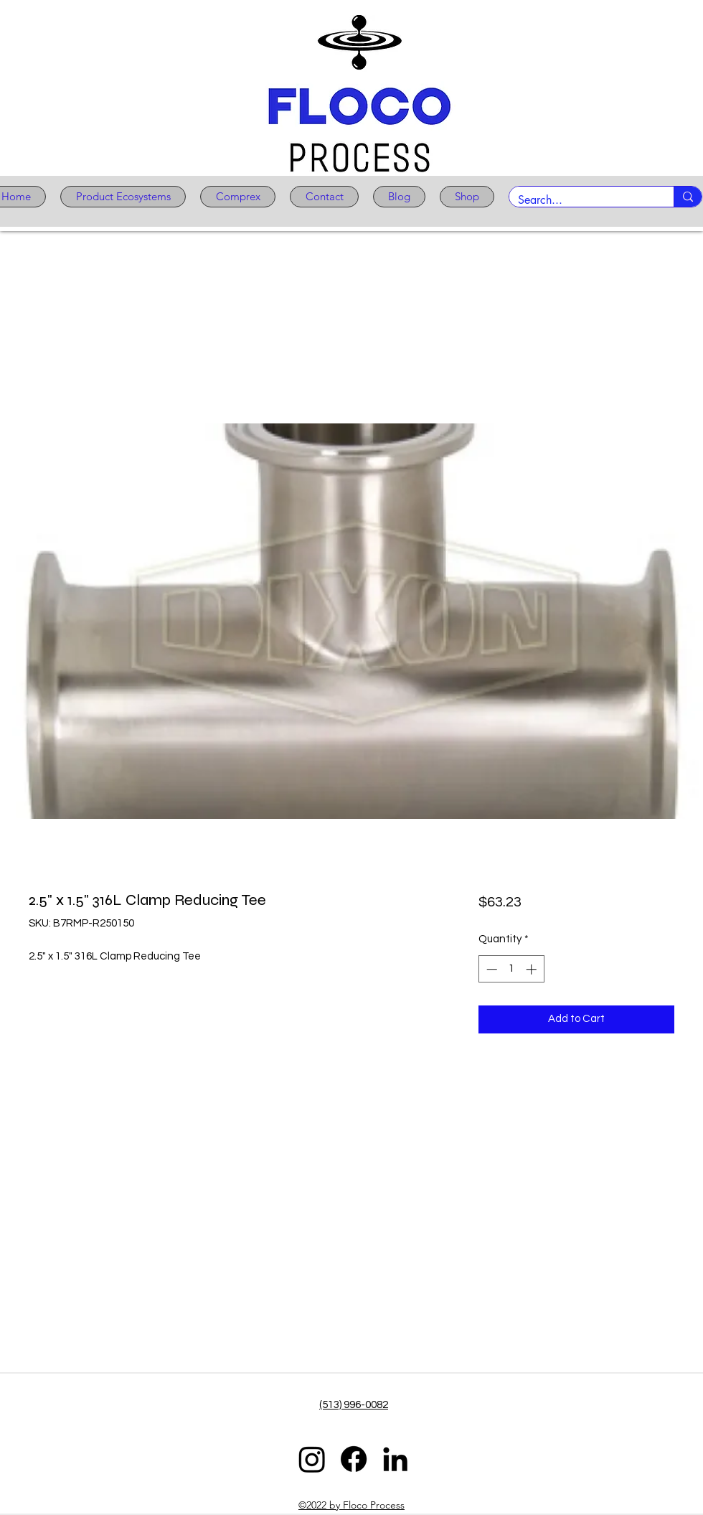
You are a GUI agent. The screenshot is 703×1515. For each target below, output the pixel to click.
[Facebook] (353, 1459)
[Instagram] (312, 1459)
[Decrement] (490, 969)
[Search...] (580, 200)
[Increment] (532, 969)
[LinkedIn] (395, 1459)
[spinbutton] (511, 969)
